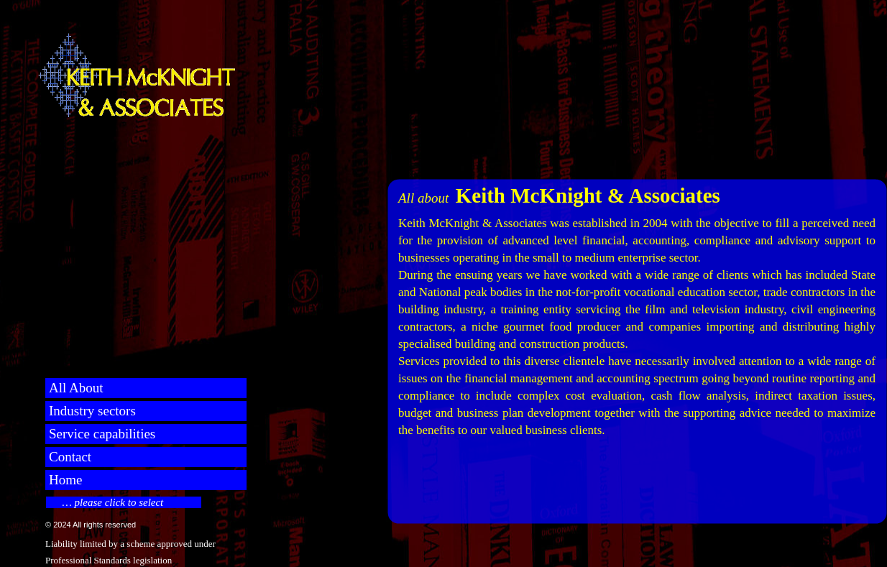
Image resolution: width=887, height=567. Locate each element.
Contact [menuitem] (70, 456)
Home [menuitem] (65, 479)
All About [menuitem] (76, 387)
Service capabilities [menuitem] (102, 433)
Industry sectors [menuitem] (92, 410)
